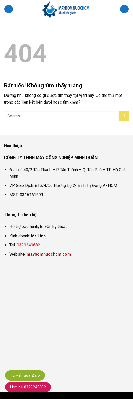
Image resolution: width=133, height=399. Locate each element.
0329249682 (28, 245)
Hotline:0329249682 (28, 387)
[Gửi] (124, 116)
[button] (8, 9)
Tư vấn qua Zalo (25, 375)
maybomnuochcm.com (49, 254)
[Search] (124, 9)
